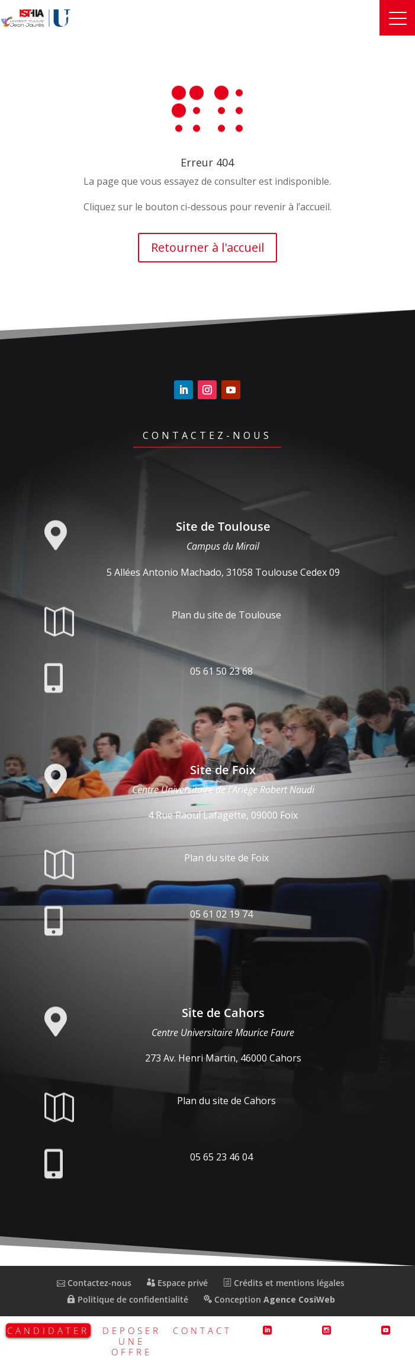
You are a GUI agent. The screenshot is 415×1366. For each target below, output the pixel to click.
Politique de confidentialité (127, 1299)
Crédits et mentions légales (284, 1282)
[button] (397, 18)
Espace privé (177, 1282)
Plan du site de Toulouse (226, 614)
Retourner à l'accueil (207, 247)
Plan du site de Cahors (226, 1100)
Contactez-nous (207, 435)
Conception (269, 1299)
